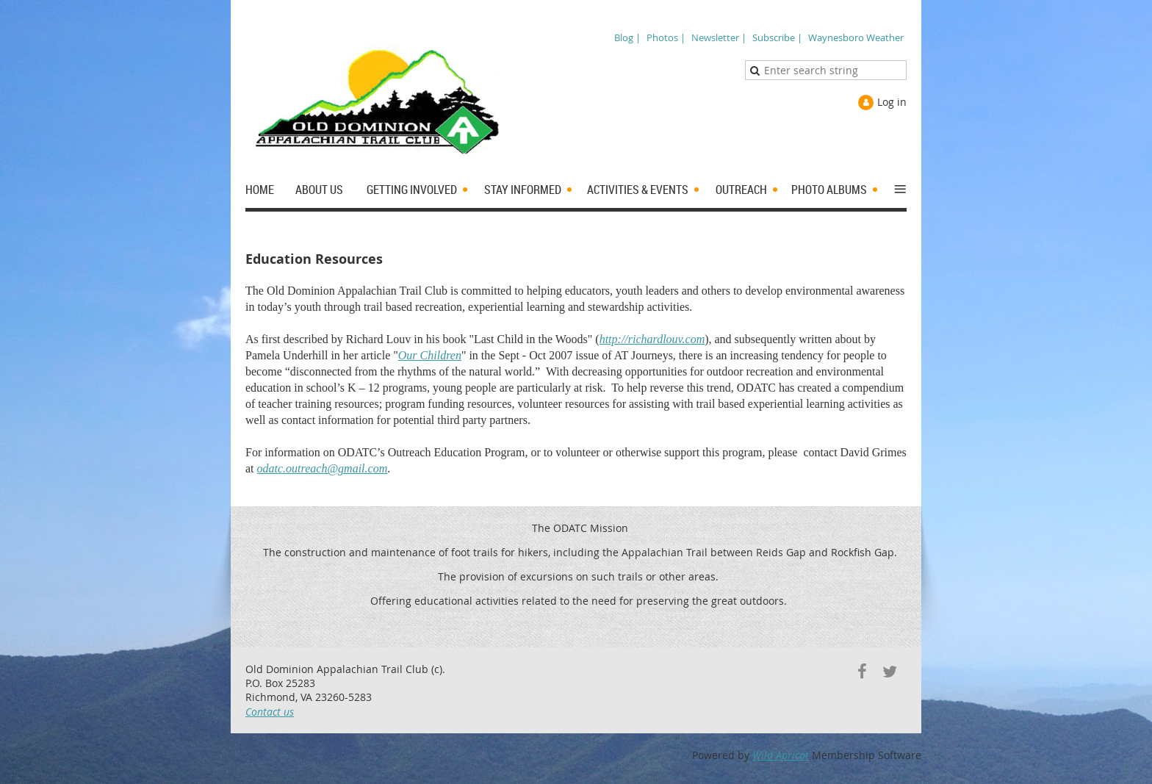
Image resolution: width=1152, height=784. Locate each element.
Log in (892, 102)
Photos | (666, 37)
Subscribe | (777, 37)
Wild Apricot (780, 755)
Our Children (429, 355)
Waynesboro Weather (856, 37)
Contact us (269, 712)
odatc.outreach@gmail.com (322, 468)
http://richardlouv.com (652, 339)
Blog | (627, 37)
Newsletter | (718, 37)
